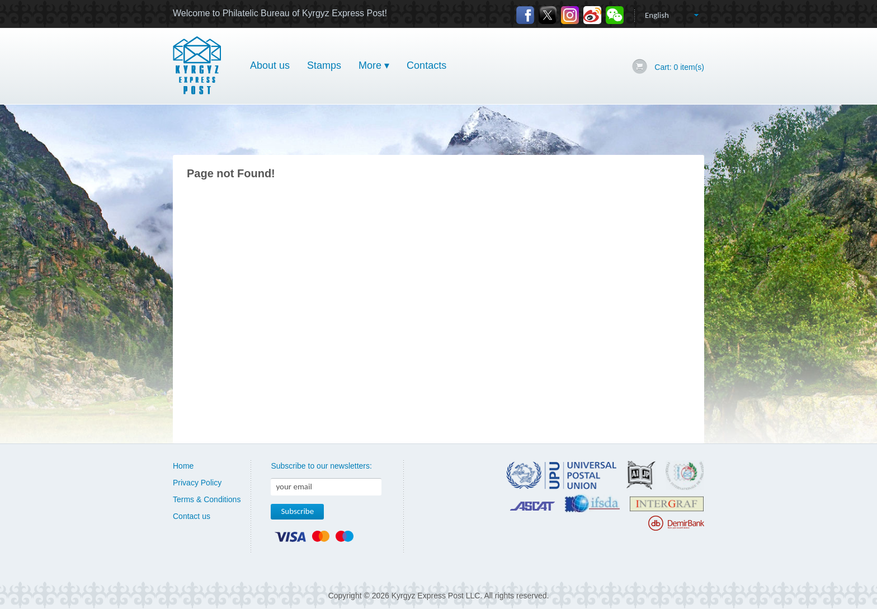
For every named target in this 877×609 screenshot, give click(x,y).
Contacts (426, 65)
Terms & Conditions (207, 499)
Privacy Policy (197, 482)
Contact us (191, 516)
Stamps (324, 65)
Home (183, 465)
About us (270, 65)
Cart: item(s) (679, 67)
